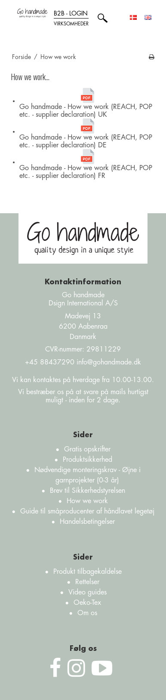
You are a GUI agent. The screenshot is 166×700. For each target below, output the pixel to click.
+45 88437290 (49, 362)
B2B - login (71, 19)
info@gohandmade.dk (109, 362)
